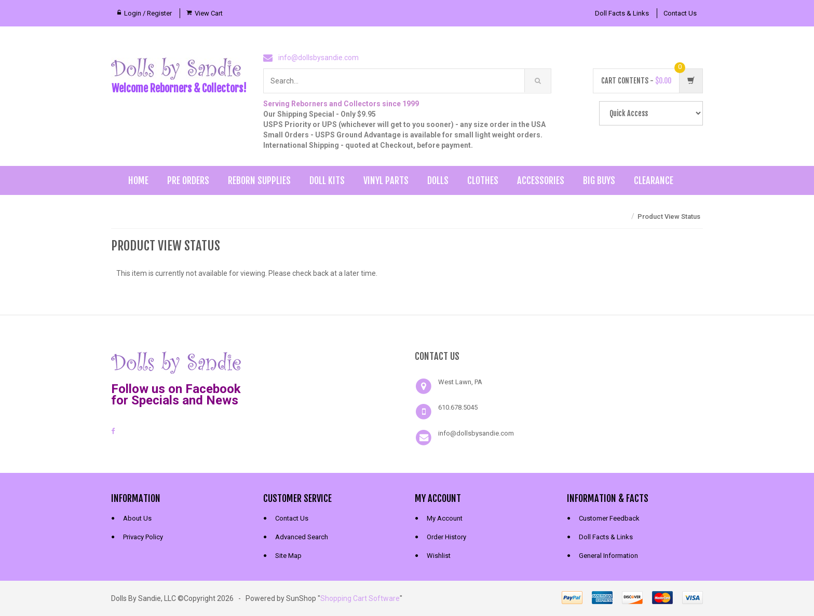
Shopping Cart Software (360, 598)
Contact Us (680, 13)
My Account (445, 518)
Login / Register (148, 13)
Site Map (288, 555)
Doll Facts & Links (622, 13)
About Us (137, 518)
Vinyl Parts (386, 180)
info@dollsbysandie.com (318, 57)
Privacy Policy (143, 537)
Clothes (482, 180)
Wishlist (439, 555)
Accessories (540, 180)
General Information (608, 555)
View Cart (209, 13)
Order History (446, 537)
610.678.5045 (458, 407)
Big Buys (599, 180)
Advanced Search (301, 537)
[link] (331, 361)
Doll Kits (327, 180)
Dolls (438, 180)
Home (138, 180)
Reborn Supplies (259, 180)
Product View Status (668, 216)
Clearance (653, 180)
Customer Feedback (609, 518)
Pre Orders (188, 180)
